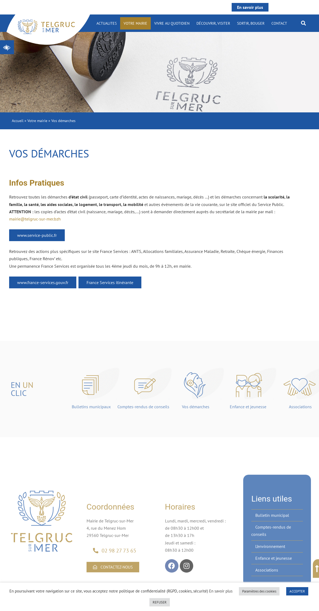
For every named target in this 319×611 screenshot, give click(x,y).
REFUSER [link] (160, 602)
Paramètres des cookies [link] (259, 591)
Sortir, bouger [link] (250, 23)
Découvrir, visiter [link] (213, 23)
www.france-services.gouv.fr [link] (42, 282)
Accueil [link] (17, 120)
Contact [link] (279, 23)
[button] (303, 23)
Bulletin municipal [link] (272, 563)
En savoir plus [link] (250, 7)
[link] (7, 47)
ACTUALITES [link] (106, 23)
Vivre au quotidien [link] (171, 23)
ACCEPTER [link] (297, 591)
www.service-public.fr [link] (37, 235)
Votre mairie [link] (135, 23)
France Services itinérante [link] (110, 282)
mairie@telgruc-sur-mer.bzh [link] (35, 219)
